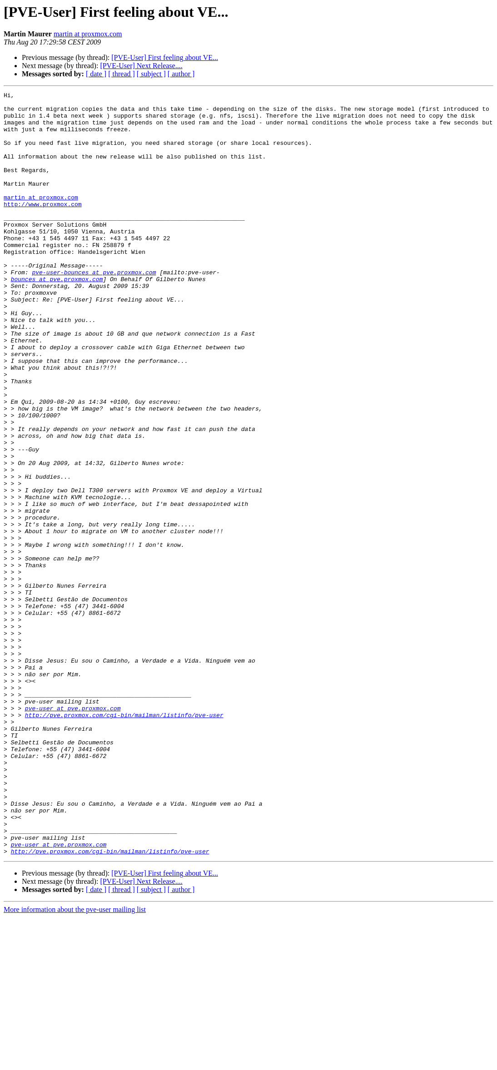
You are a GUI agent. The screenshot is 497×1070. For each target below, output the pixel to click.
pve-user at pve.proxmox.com (73, 832)
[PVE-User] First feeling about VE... (164, 57)
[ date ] (96, 74)
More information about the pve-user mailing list (75, 1062)
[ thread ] (121, 74)
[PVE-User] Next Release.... (141, 65)
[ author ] (181, 74)
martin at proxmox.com (88, 34)
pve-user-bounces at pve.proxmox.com (94, 309)
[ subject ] (151, 74)
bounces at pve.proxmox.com (57, 317)
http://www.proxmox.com (43, 227)
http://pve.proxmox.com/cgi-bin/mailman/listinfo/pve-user (124, 840)
